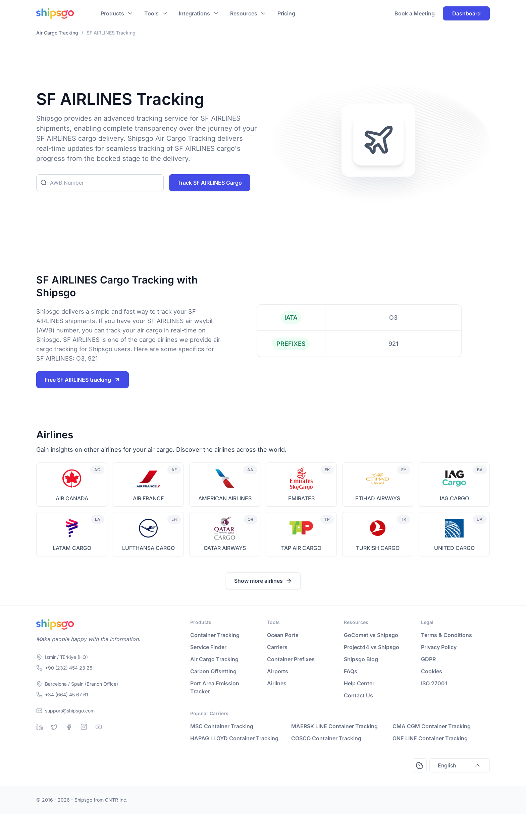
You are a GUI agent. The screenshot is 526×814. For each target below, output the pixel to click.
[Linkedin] (39, 727)
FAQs (350, 671)
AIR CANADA (72, 498)
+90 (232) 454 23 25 (68, 668)
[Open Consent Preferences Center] (420, 765)
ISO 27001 (434, 683)
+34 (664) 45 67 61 (66, 694)
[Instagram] (84, 727)
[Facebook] (69, 727)
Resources (243, 13)
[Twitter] (54, 727)
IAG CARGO (454, 498)
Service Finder (208, 647)
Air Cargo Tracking (214, 659)
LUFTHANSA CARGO (148, 548)
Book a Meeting (414, 13)
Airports (277, 671)
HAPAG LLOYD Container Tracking (234, 738)
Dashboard (466, 13)
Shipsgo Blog (361, 659)
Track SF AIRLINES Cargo (209, 182)
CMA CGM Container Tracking (431, 726)
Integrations (194, 13)
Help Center (359, 683)
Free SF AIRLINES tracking (82, 379)
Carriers (277, 647)
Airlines (276, 683)
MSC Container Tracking (221, 726)
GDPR (428, 659)
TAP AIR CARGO (301, 548)
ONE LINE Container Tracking (430, 738)
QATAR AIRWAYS (225, 548)
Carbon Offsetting (213, 671)
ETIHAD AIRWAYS (377, 498)
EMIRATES (301, 498)
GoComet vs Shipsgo (371, 635)
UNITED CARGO (454, 548)
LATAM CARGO (72, 548)
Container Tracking (215, 635)
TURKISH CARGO (378, 548)
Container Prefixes (291, 659)
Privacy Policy (439, 647)
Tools (151, 13)
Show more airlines (263, 580)
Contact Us (358, 695)
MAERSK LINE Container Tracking (334, 726)
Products (112, 13)
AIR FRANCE (148, 498)
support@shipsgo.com (70, 710)
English (459, 765)
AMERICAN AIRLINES (225, 498)
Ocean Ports (283, 635)
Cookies (431, 671)
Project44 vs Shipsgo (371, 647)
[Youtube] (98, 727)
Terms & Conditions (446, 635)
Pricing (286, 13)
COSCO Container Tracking (326, 738)
